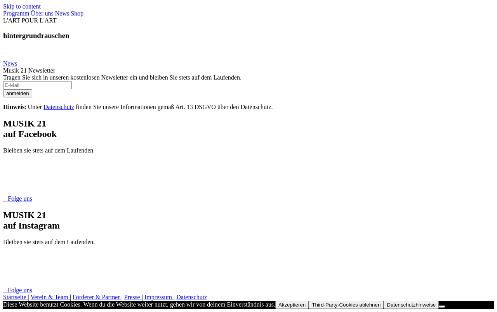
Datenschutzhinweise (411, 305)
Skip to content (22, 6)
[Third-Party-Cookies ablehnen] (442, 306)
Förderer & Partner (97, 297)
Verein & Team (50, 297)
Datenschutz (58, 107)
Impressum (159, 297)
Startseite (15, 297)
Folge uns (17, 198)
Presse (133, 297)
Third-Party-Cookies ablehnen (346, 305)
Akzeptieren (292, 305)
